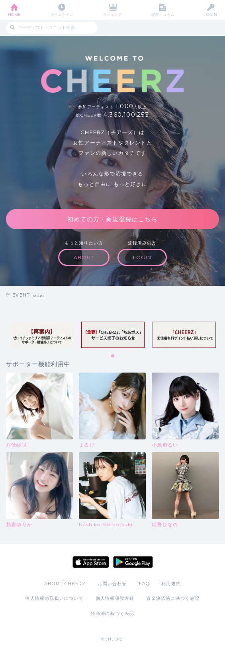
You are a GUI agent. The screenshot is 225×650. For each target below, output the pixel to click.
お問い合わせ (112, 583)
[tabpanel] (41, 335)
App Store (90, 562)
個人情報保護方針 (115, 598)
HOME (14, 14)
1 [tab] (113, 356)
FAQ (144, 583)
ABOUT (84, 257)
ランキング (112, 14)
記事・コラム (163, 14)
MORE (39, 296)
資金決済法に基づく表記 (173, 598)
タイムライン (62, 14)
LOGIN (210, 14)
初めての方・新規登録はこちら (112, 219)
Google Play (133, 562)
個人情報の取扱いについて (54, 598)
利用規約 (171, 583)
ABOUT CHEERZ (65, 583)
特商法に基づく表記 (113, 613)
